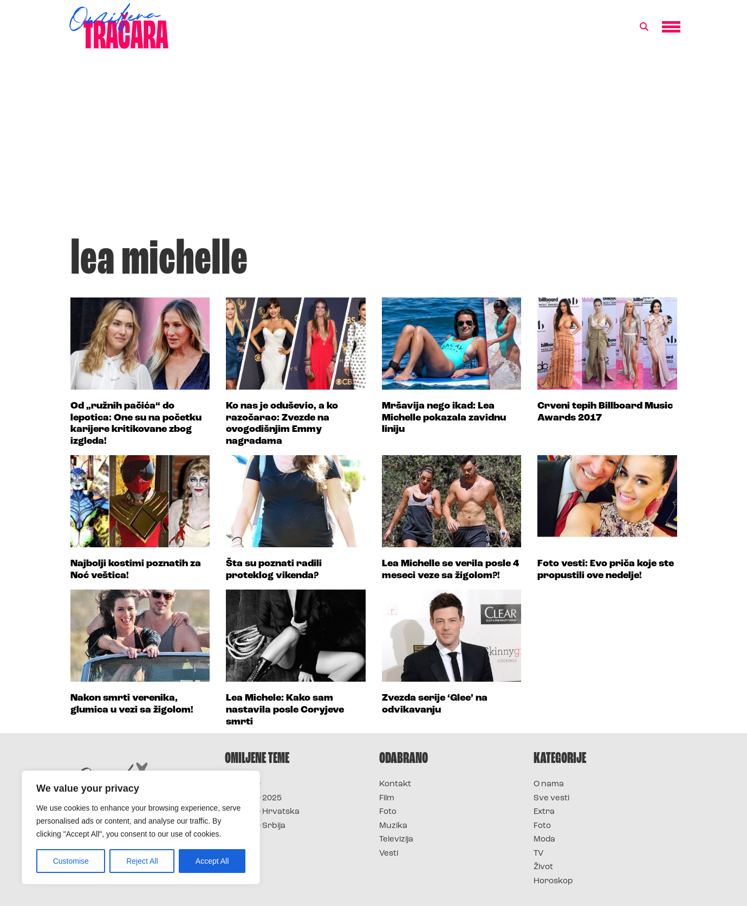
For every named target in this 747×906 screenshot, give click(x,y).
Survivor (243, 784)
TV (538, 854)
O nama (549, 784)
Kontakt (395, 784)
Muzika (393, 826)
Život (543, 867)
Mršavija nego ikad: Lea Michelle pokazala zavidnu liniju (444, 418)
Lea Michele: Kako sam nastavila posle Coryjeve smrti (285, 710)
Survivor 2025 (253, 798)
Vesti (388, 854)
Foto (388, 812)
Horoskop (553, 881)
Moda (544, 840)
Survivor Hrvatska (262, 812)
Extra (544, 812)
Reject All (142, 861)
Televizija (396, 840)
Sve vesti (551, 798)
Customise (71, 861)
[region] (141, 827)
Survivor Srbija (255, 826)
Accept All (212, 861)
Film (386, 798)
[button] (644, 27)
